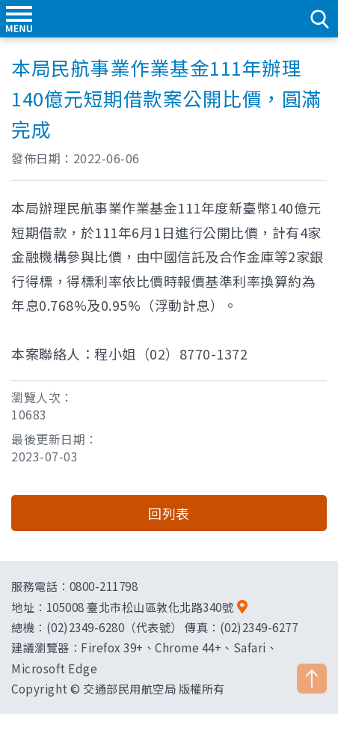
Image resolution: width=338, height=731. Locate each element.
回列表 (169, 513)
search (319, 18)
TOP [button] (312, 679)
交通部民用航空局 (169, 18)
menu (18, 18)
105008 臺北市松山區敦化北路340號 (140, 606)
